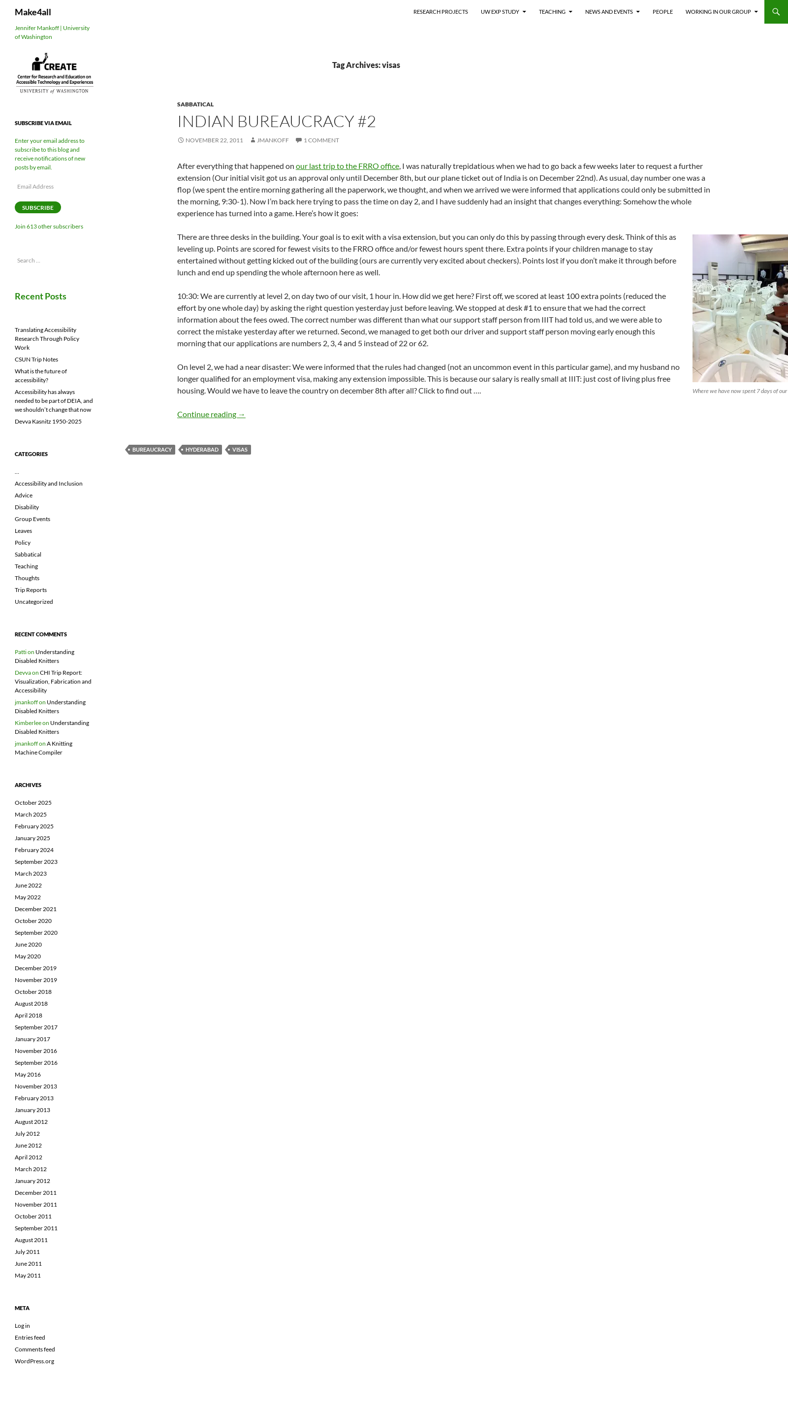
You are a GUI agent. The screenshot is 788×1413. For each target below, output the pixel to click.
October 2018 (33, 991)
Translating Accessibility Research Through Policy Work (47, 338)
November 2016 (36, 1050)
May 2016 (28, 1074)
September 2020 (36, 932)
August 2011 (31, 1240)
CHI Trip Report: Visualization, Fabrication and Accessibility (53, 681)
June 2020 (28, 944)
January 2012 (32, 1180)
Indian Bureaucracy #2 (276, 121)
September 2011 (36, 1228)
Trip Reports (31, 589)
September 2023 (36, 861)
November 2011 (36, 1204)
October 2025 (33, 802)
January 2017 (32, 1039)
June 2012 (28, 1145)
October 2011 (33, 1216)
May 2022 (28, 897)
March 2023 (31, 873)
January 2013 (32, 1110)
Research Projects (440, 11)
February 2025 (34, 826)
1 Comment (321, 140)
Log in (22, 1325)
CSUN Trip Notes (36, 359)
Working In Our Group (718, 11)
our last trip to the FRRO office (347, 165)
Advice (23, 495)
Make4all (33, 11)
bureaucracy (152, 449)
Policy (23, 542)
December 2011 (36, 1192)
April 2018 (28, 1015)
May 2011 (28, 1275)
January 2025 (32, 838)
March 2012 (31, 1169)
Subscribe (38, 207)
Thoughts (27, 578)
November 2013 (36, 1086)
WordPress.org (34, 1361)
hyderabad (202, 449)
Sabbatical (195, 104)
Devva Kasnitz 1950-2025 (48, 421)
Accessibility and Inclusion (49, 483)
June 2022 (28, 885)
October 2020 (33, 920)
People (663, 11)
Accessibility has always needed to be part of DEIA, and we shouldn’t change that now (54, 400)
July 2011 (27, 1251)
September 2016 (36, 1062)
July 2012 (27, 1133)
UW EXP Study (500, 11)
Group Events (32, 519)
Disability (27, 507)
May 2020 (28, 956)
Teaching (552, 11)
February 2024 (34, 850)
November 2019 (36, 980)
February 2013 (34, 1098)
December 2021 (36, 909)
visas (240, 449)
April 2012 (28, 1157)
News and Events (609, 11)
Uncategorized (34, 601)
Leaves (23, 530)
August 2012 (31, 1121)
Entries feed (30, 1337)
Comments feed (35, 1349)
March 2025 (31, 814)
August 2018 (31, 1003)
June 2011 (28, 1263)
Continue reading (211, 414)
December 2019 (36, 968)
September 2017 (36, 1027)
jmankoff (273, 140)
